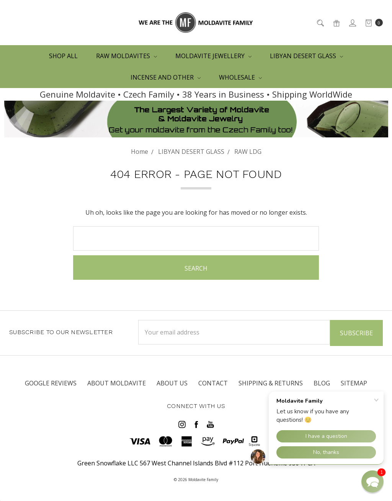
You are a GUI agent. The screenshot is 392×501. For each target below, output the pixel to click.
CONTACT (213, 383)
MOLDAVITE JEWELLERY (213, 56)
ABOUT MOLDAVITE (116, 383)
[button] (372, 481)
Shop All (63, 56)
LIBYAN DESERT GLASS (306, 56)
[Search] (320, 22)
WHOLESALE (240, 77)
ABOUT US (172, 383)
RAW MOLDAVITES (126, 56)
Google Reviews (51, 383)
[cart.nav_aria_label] (372, 22)
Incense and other (166, 77)
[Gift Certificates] (336, 22)
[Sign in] (352, 22)
